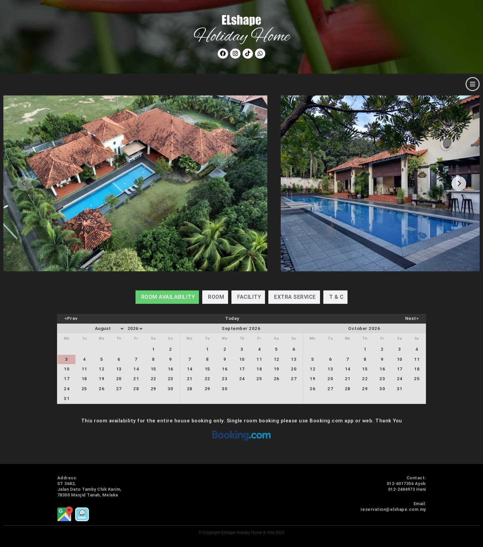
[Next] (458, 183)
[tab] (167, 297)
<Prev (71, 318)
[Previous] (24, 183)
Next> (412, 318)
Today (232, 318)
